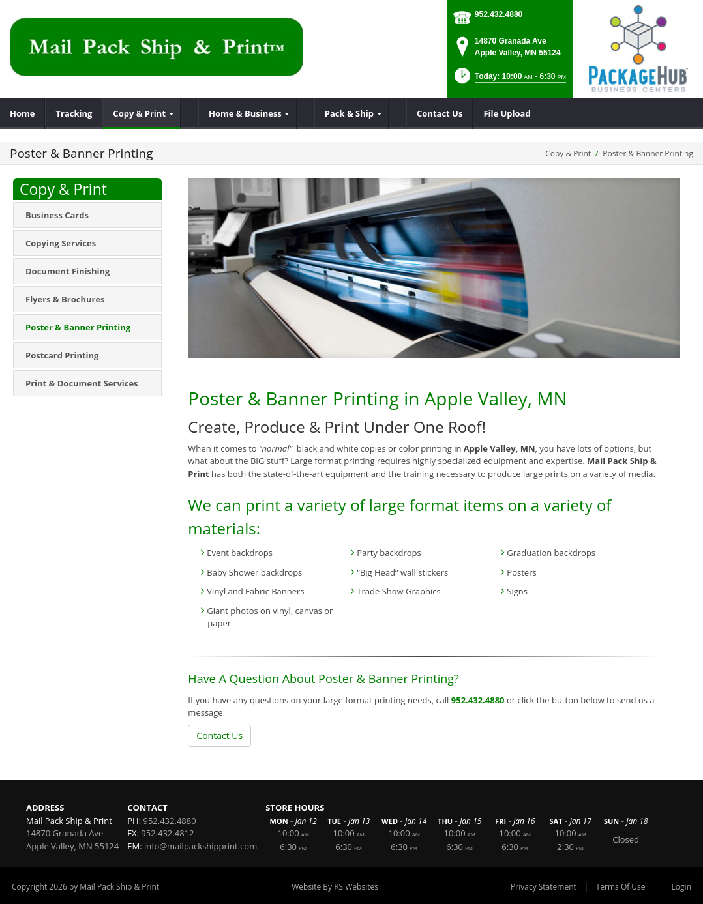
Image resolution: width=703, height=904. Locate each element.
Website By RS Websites (335, 886)
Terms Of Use (621, 886)
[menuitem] (22, 113)
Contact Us (219, 735)
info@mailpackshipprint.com (200, 846)
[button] (509, 80)
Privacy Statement (543, 886)
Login (681, 886)
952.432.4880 (498, 14)
